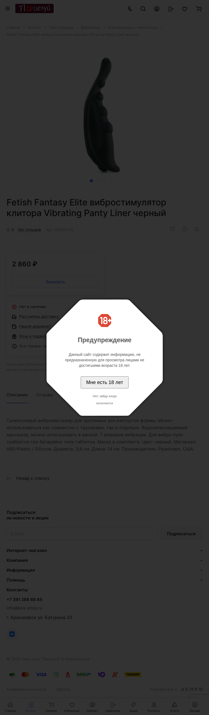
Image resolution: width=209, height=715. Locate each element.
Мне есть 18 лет (104, 382)
